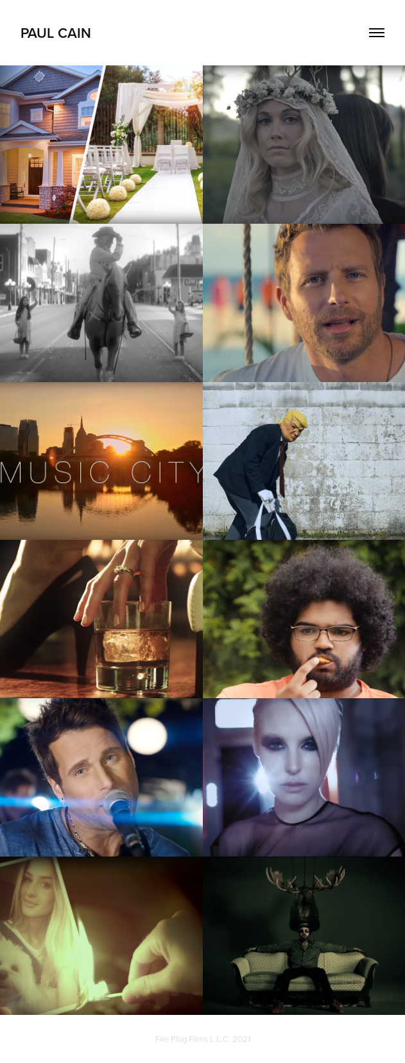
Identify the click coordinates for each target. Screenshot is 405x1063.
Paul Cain (56, 32)
